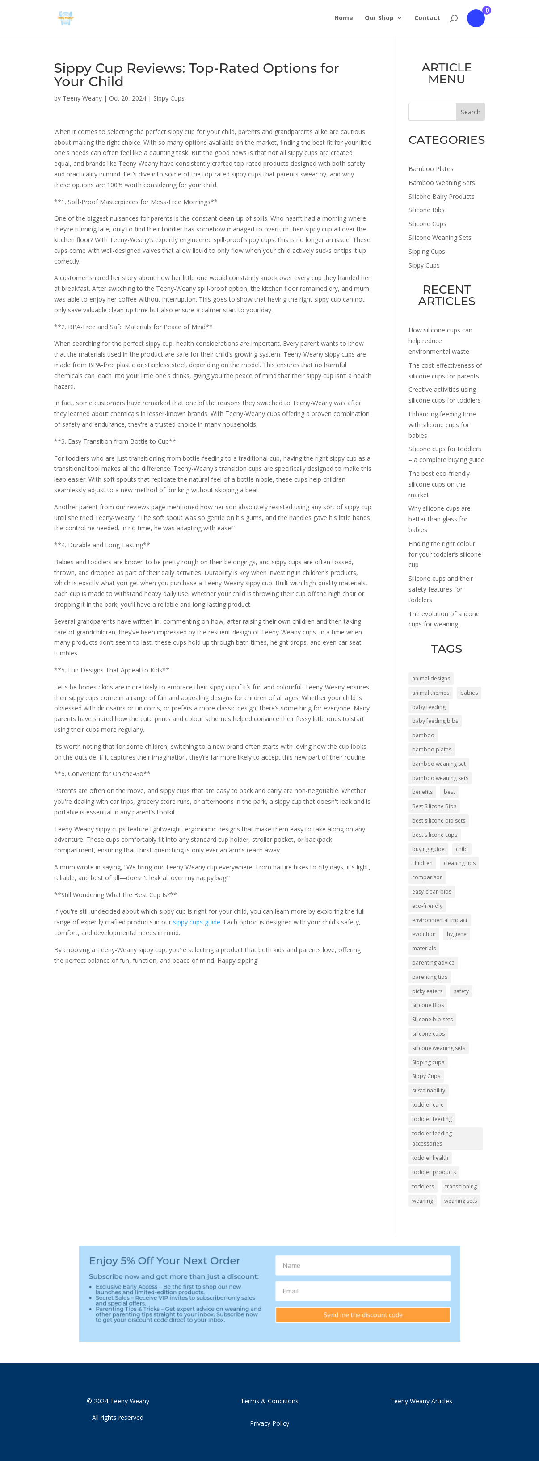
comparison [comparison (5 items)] (427, 877)
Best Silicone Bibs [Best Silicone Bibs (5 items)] (434, 806)
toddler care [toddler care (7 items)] (428, 1104)
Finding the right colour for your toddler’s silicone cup (444, 554)
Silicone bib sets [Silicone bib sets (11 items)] (432, 1019)
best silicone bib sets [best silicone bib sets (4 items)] (438, 820)
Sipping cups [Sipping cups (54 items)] (428, 1062)
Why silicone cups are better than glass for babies (439, 519)
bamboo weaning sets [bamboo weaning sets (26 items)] (440, 778)
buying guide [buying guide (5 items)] (428, 849)
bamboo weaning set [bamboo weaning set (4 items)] (439, 764)
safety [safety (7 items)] (461, 991)
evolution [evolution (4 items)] (424, 934)
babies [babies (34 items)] (469, 693)
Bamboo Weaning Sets (441, 182)
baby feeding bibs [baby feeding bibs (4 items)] (435, 721)
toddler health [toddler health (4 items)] (430, 1158)
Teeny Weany (82, 98)
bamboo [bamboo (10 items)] (423, 735)
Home (343, 18)
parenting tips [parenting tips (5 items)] (429, 977)
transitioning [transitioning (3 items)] (461, 1186)
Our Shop (379, 18)
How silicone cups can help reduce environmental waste (440, 341)
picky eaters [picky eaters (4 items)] (427, 991)
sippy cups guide (196, 922)
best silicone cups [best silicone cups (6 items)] (434, 835)
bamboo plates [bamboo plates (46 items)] (431, 749)
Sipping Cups (426, 251)
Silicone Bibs (426, 210)
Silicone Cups (427, 223)
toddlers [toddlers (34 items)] (423, 1186)
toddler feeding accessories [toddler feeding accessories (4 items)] (432, 1138)
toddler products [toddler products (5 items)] (434, 1172)
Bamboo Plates (431, 168)
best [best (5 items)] (449, 792)
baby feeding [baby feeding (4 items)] (429, 707)
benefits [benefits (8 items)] (422, 792)
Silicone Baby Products (441, 196)
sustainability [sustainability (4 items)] (428, 1090)
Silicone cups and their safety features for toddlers (440, 589)
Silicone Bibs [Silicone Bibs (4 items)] (428, 1005)
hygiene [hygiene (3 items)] (457, 934)
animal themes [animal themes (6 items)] (430, 693)
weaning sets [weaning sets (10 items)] (460, 1201)
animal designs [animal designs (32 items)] (431, 678)
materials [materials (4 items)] (424, 948)
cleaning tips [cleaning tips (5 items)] (460, 863)
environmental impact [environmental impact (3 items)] (439, 920)
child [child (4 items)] (462, 849)
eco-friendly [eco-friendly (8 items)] (427, 906)
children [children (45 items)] (422, 863)
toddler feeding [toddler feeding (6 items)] (432, 1119)
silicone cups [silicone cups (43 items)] (428, 1033)
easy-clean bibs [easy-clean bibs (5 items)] (431, 891)
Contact (427, 18)
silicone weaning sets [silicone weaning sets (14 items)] (438, 1048)
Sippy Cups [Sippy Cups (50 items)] (426, 1076)
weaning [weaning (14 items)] (422, 1201)
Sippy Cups (169, 98)
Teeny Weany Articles (421, 1401)
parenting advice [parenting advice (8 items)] (433, 962)
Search (470, 112)
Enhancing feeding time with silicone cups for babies (442, 425)
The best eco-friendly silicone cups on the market (439, 484)
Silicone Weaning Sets (440, 237)
